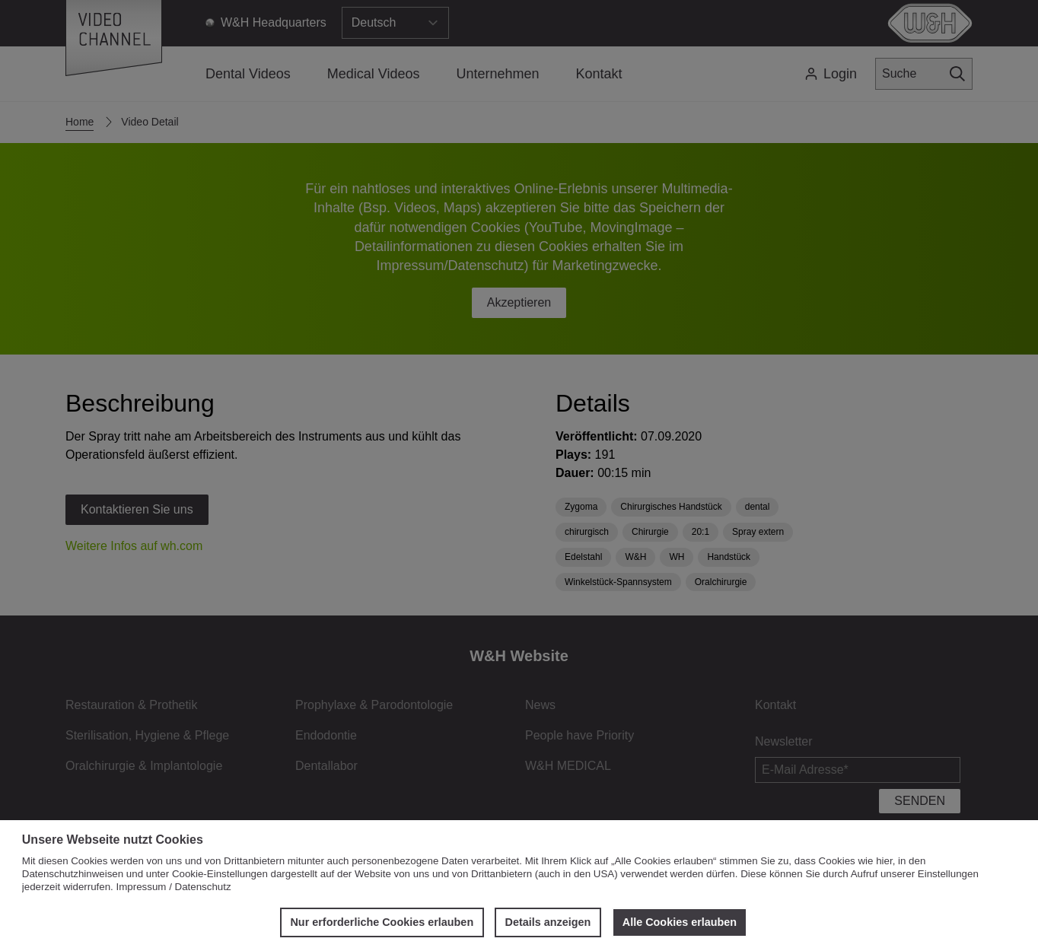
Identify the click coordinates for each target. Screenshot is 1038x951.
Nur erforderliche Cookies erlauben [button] (381, 922)
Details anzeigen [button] (548, 922)
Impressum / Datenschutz (173, 886)
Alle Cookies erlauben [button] (679, 922)
